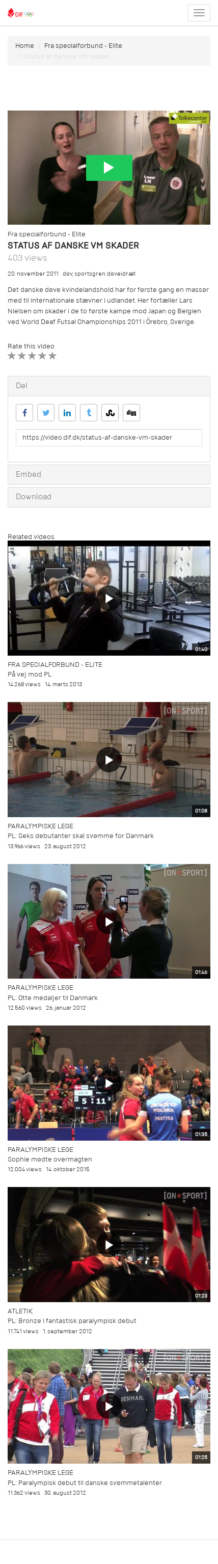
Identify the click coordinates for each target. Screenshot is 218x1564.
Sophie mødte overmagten (50, 1159)
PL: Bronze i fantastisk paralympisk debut (72, 1321)
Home (24, 45)
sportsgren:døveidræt (104, 273)
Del (22, 385)
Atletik (20, 1311)
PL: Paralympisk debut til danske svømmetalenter (85, 1483)
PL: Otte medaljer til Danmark (53, 998)
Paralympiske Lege (40, 826)
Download (33, 496)
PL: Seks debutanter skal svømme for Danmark (81, 836)
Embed (28, 474)
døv (67, 273)
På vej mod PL (29, 674)
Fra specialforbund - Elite (83, 45)
